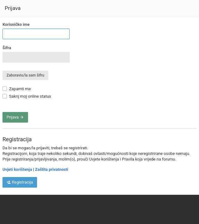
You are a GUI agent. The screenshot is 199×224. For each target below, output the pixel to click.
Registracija (20, 182)
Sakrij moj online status (26, 96)
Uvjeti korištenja (17, 169)
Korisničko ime (16, 24)
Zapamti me (16, 88)
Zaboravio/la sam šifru (25, 75)
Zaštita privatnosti (51, 169)
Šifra (6, 47)
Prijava (15, 117)
